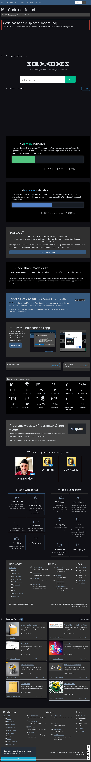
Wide (82, 583)
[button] (21, 2)
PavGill (11, 638)
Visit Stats (82, 580)
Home (14, 570)
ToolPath (24, 644)
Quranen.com (60, 581)
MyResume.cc (37, 573)
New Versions (17, 579)
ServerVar (68, 644)
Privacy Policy (17, 596)
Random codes (17, 582)
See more (85, 619)
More (86, 89)
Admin (15, 590)
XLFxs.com (36, 578)
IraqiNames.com (61, 586)
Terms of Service (18, 593)
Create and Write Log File (31, 625)
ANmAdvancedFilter (72, 665)
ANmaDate (25, 684)
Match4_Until (69, 684)
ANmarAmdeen (56, 638)
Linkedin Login (47, 252)
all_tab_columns (27, 665)
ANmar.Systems (37, 567)
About (14, 587)
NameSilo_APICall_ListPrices (76, 625)
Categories (10, 15)
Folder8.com (59, 567)
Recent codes (17, 576)
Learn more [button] (21, 753)
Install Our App (15, 345)
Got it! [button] (18, 759)
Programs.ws (37, 584)
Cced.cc (58, 575)
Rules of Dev (16, 573)
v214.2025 (82, 567)
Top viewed (16, 585)
